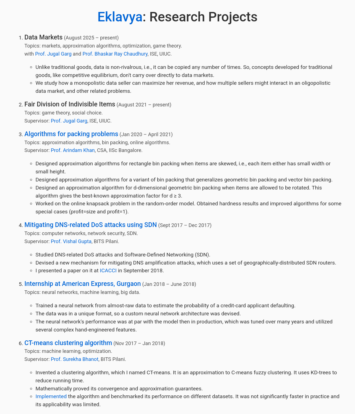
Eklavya (120, 17)
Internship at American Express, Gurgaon (82, 284)
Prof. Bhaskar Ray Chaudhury (115, 54)
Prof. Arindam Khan (73, 150)
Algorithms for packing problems (71, 134)
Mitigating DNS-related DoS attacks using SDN (90, 225)
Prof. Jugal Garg (53, 54)
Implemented (51, 396)
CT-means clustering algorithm (68, 343)
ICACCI (108, 270)
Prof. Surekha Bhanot (74, 359)
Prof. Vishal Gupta (71, 241)
